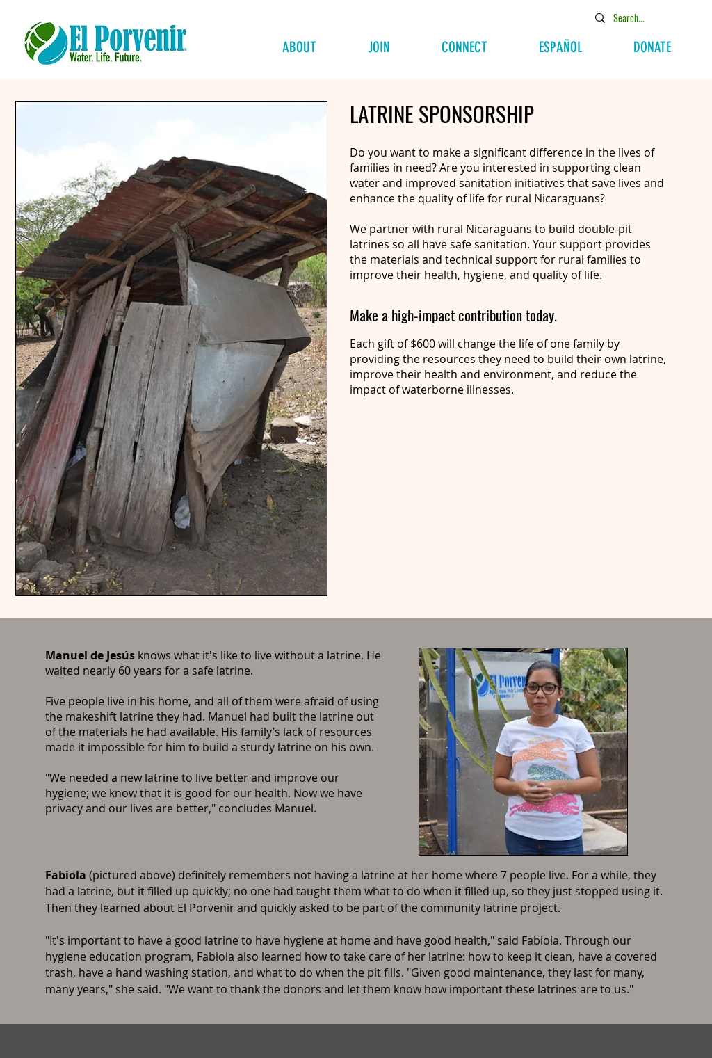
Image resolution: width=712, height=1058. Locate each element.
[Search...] (640, 17)
